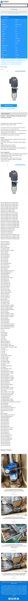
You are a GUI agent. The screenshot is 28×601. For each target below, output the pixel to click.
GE (15, 45)
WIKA (16, 52)
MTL (16, 29)
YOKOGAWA (4, 19)
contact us (5, 108)
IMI (2, 52)
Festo (16, 31)
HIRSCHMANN (5, 45)
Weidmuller (4, 29)
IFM (2, 43)
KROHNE (17, 54)
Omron (3, 36)
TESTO (16, 57)
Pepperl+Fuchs (5, 26)
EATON (3, 31)
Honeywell (4, 24)
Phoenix (16, 33)
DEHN (3, 40)
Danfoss (16, 43)
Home (2, 11)
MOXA (3, 57)
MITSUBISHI (4, 50)
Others (16, 50)
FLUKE (16, 26)
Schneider (4, 33)
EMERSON (17, 38)
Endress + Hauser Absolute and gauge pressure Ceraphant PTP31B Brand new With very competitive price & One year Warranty (14, 12)
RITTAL (3, 22)
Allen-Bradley (17, 40)
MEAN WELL (4, 54)
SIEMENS (17, 19)
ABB (16, 22)
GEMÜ (16, 47)
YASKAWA (4, 47)
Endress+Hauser (11, 11)
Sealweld (3, 38)
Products (5, 11)
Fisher (16, 36)
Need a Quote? (8, 105)
